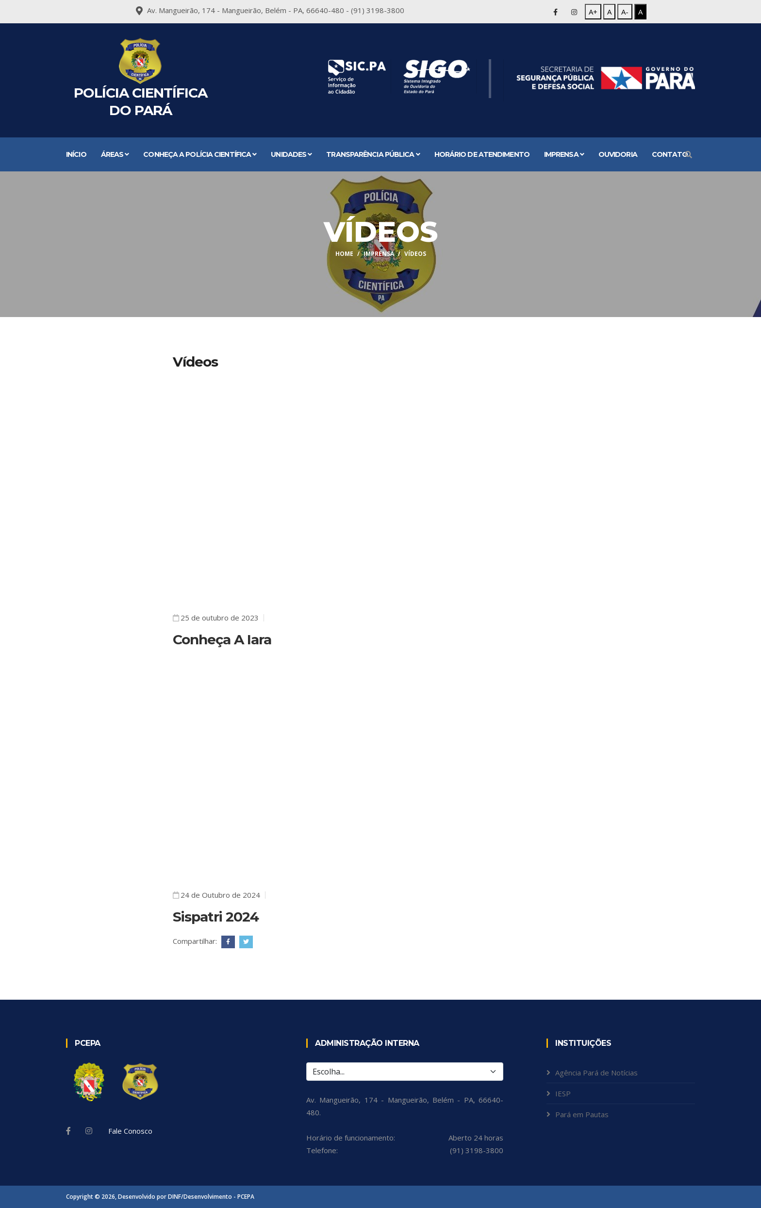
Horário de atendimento (481, 154)
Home (344, 254)
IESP (563, 1093)
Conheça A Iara (222, 639)
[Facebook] (68, 1131)
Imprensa (564, 154)
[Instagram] (89, 1131)
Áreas (115, 154)
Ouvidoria (617, 154)
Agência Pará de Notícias (596, 1072)
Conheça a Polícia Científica (199, 154)
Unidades (291, 154)
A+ (593, 12)
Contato (670, 154)
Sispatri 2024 (216, 916)
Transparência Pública (372, 154)
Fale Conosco (130, 1131)
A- (625, 12)
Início (76, 154)
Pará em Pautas (582, 1114)
